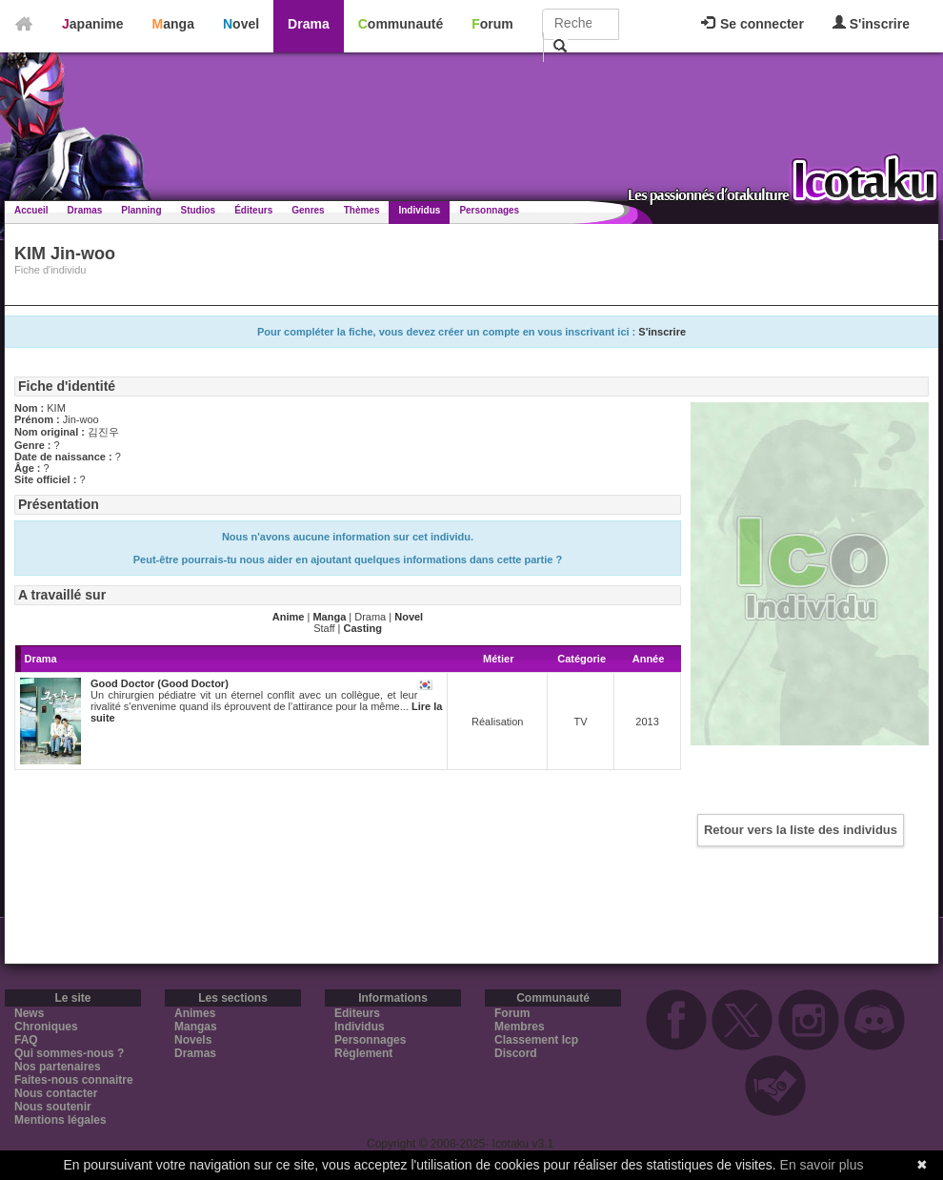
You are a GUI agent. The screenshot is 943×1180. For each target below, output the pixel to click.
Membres (519, 1026)
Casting (363, 628)
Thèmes (362, 210)
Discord (515, 1053)
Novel (241, 23)
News (29, 1013)
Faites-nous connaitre (73, 1080)
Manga (173, 23)
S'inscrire (871, 23)
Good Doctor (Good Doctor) (159, 683)
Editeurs (357, 1013)
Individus (419, 210)
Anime (288, 616)
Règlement (363, 1053)
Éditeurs (253, 210)
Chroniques (46, 1026)
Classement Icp (536, 1040)
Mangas (195, 1026)
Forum (492, 23)
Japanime (93, 23)
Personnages (489, 210)
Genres (307, 210)
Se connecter (752, 23)
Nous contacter (55, 1093)
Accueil (31, 210)
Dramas (85, 210)
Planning (141, 210)
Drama (309, 23)
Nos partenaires (57, 1066)
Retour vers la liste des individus (800, 830)
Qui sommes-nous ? (69, 1053)
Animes (194, 1013)
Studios (198, 210)
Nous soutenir (52, 1106)
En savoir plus (822, 1164)
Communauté (400, 23)
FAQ (26, 1040)
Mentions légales (60, 1120)
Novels (192, 1040)
